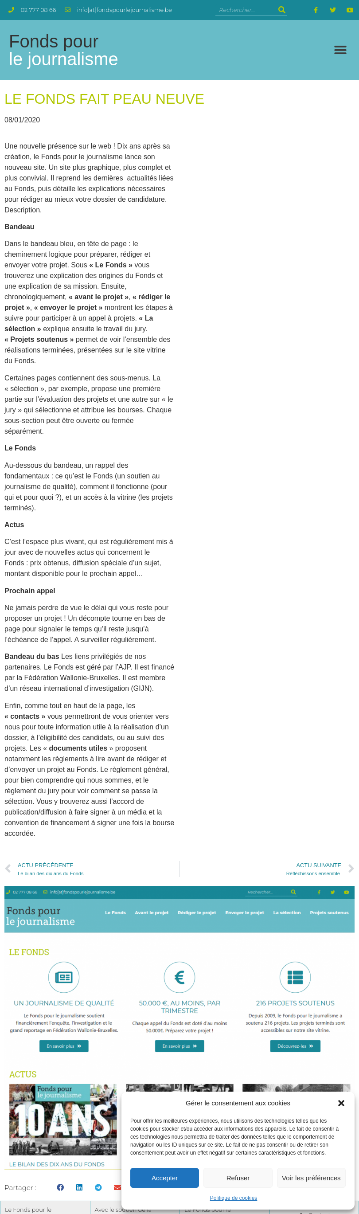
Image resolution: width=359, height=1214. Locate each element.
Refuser (238, 1178)
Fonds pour (63, 50)
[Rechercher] (281, 10)
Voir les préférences (311, 1178)
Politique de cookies (234, 1198)
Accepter (165, 1178)
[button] (341, 1103)
